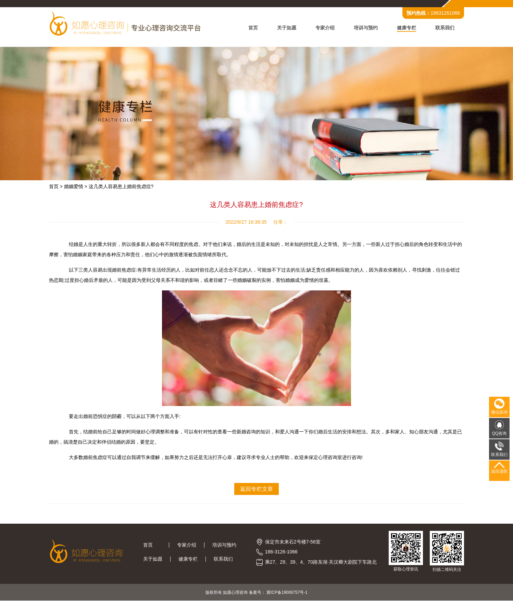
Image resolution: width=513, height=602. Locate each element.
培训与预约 (364, 28)
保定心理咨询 (325, 458)
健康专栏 (404, 28)
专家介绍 (323, 28)
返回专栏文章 (256, 490)
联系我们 (442, 28)
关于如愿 (284, 28)
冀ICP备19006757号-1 (287, 593)
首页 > (58, 187)
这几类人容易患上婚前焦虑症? (123, 187)
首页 (251, 28)
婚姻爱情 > (77, 187)
